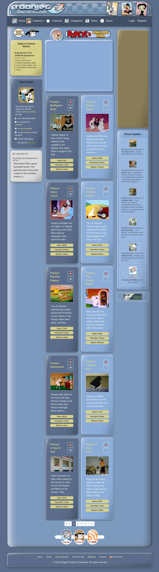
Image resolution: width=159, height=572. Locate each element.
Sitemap (91, 557)
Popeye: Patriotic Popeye (91, 192)
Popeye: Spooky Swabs (90, 105)
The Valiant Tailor (128, 152)
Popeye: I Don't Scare (91, 448)
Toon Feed (116, 557)
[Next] (89, 523)
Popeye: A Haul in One (91, 365)
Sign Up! (31, 143)
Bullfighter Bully (127, 200)
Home (40, 557)
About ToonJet (61, 557)
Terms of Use (78, 557)
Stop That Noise (128, 230)
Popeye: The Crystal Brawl (90, 278)
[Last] (93, 523)
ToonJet (125, 149)
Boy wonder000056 (129, 280)
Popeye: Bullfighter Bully (56, 105)
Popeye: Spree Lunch (55, 192)
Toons (49, 557)
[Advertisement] (131, 78)
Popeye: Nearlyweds (57, 365)
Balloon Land (127, 173)
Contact (102, 557)
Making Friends (127, 256)
